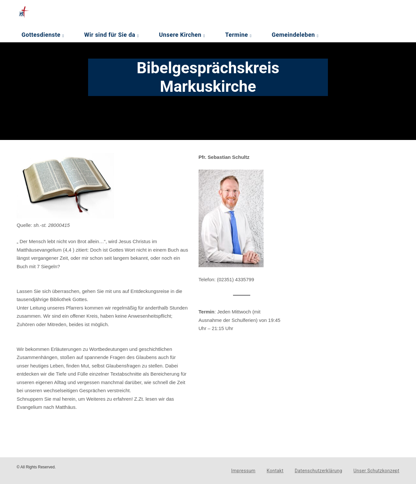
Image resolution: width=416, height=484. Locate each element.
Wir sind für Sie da (109, 34)
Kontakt (275, 470)
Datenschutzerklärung (318, 470)
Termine (236, 34)
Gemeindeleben (293, 34)
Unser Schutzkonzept (376, 470)
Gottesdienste (40, 34)
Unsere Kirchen (180, 34)
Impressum (243, 470)
